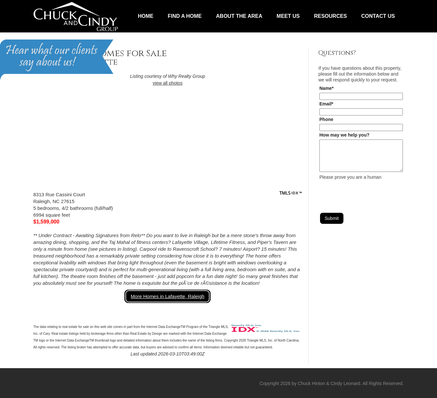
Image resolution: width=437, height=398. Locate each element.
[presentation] (368, 192)
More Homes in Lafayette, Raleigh (167, 296)
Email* (326, 103)
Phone (326, 119)
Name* (326, 88)
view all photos (168, 83)
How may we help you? (344, 135)
